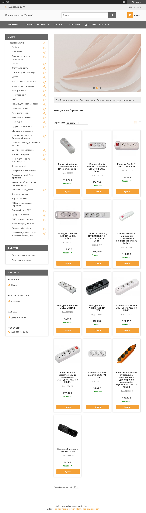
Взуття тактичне (19, 198)
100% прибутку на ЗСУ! (23, 224)
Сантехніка (17, 52)
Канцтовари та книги (21, 117)
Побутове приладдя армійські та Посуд (26, 143)
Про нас (58, 24)
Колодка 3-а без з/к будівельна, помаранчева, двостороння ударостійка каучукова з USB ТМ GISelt (126, 379)
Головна (13, 24)
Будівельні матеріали (22, 126)
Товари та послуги (34, 24)
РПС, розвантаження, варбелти (22, 204)
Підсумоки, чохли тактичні (24, 170)
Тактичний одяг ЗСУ (21, 210)
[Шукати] (112, 15)
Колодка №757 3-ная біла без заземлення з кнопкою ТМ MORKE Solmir (127, 238)
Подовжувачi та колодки (109, 100)
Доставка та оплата (97, 24)
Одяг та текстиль (20, 68)
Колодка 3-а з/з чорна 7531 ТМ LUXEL (97, 307)
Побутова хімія (19, 95)
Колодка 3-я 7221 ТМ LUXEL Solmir (126, 165)
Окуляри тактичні (20, 194)
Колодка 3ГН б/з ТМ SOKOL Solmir (67, 306)
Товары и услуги (16, 43)
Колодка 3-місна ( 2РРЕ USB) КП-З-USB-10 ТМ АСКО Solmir (97, 237)
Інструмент (17, 122)
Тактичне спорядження (22, 189)
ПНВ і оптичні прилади (22, 219)
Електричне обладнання (23, 150)
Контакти (74, 24)
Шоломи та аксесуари (22, 131)
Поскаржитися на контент (64, 509)
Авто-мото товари (20, 113)
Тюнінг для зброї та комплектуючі (21, 160)
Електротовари (87, 100)
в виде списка (139, 123)
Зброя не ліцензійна (21, 228)
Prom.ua (87, 506)
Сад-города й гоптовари (23, 72)
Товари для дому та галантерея (21, 57)
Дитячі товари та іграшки (24, 81)
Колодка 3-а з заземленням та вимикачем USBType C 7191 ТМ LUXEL (67, 377)
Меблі (14, 99)
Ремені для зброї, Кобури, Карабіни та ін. (24, 183)
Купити (68, 192)
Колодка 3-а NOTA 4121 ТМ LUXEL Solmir (67, 236)
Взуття (15, 77)
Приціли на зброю (20, 215)
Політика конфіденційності (87, 509)
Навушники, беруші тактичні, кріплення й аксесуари (25, 234)
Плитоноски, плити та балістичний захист (22, 136)
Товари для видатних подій (25, 104)
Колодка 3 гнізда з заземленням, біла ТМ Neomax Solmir (67, 166)
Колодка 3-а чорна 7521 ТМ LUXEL (67, 450)
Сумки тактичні (19, 166)
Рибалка (16, 47)
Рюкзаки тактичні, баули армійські (23, 176)
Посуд (15, 63)
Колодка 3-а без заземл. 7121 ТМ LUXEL (97, 375)
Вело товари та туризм (23, 86)
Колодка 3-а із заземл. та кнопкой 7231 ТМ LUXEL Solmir (97, 167)
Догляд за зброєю (20, 154)
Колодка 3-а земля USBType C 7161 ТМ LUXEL (126, 307)
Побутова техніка (20, 108)
